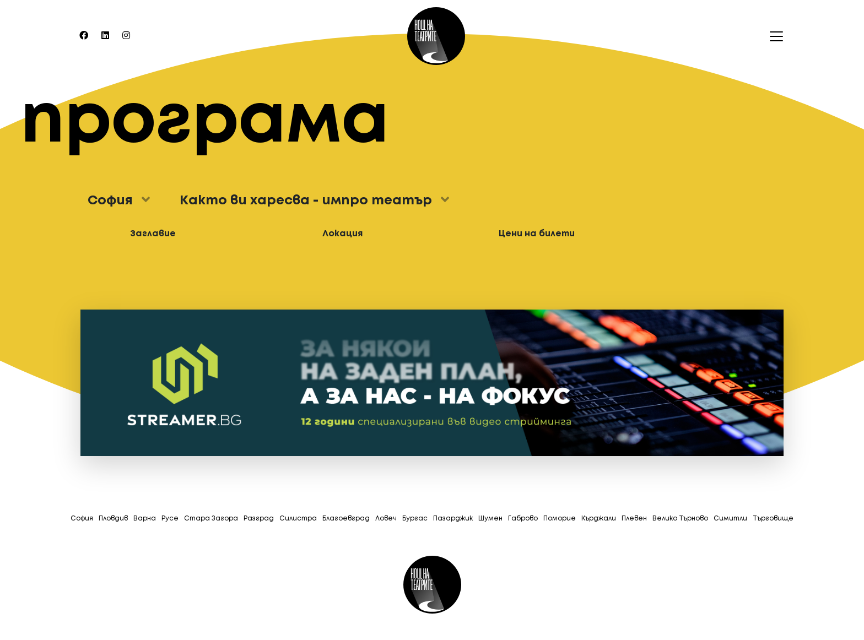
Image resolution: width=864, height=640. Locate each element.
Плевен (634, 518)
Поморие (559, 518)
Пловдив (113, 518)
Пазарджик (453, 518)
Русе (170, 518)
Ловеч (386, 518)
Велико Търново (680, 518)
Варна (144, 518)
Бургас (415, 518)
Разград (259, 518)
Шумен (490, 518)
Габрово (523, 518)
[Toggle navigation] (773, 36)
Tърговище (773, 518)
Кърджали (598, 518)
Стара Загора (211, 518)
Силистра (298, 518)
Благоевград (346, 518)
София (82, 518)
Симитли (730, 518)
